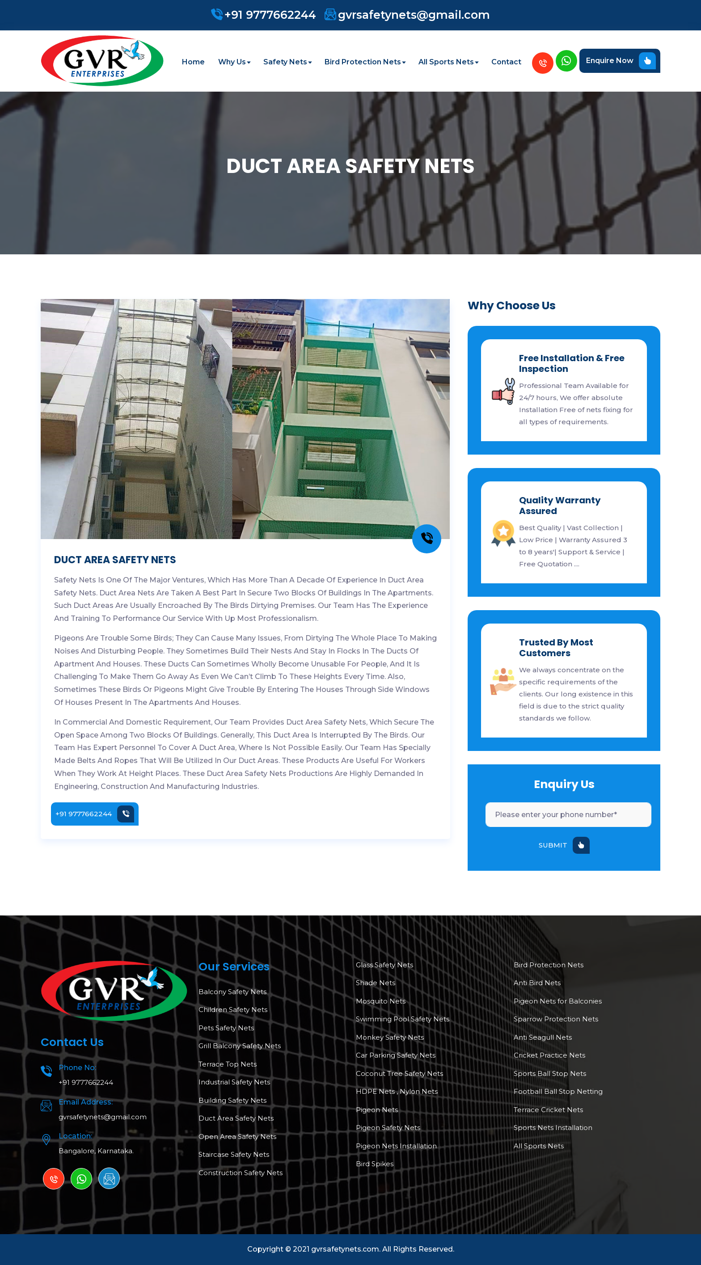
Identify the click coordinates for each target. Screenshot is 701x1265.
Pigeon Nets (377, 1109)
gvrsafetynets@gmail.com (414, 14)
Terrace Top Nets (227, 1064)
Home (193, 62)
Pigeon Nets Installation (396, 1146)
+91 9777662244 (270, 14)
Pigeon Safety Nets (388, 1127)
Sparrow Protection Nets (556, 1019)
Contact (506, 62)
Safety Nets (287, 62)
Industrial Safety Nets (234, 1082)
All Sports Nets (448, 62)
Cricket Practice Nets (549, 1055)
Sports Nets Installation (553, 1127)
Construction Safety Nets (240, 1172)
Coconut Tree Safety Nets (399, 1073)
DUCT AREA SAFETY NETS (115, 560)
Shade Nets (375, 982)
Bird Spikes (374, 1164)
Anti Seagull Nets (543, 1037)
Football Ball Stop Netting (558, 1091)
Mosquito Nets (380, 1001)
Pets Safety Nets (226, 1028)
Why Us (234, 62)
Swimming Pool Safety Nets (402, 1019)
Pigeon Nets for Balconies (558, 1001)
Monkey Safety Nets (390, 1037)
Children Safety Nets (232, 1009)
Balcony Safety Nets (232, 991)
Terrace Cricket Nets (548, 1109)
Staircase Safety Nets (233, 1154)
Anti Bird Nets (537, 982)
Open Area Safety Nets (237, 1136)
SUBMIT (564, 845)
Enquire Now (621, 60)
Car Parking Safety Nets (395, 1055)
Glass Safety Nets (384, 965)
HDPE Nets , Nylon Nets (397, 1091)
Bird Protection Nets (365, 62)
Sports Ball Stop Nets (550, 1073)
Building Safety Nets (232, 1100)
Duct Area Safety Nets (236, 1118)
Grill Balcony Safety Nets (239, 1046)
